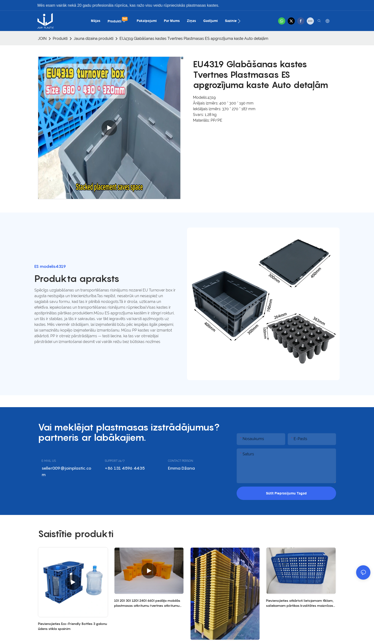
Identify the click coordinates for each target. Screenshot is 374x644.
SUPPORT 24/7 (115, 460)
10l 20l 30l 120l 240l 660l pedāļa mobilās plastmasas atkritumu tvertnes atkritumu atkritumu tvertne (147, 603)
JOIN (42, 38)
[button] (239, 21)
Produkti (60, 38)
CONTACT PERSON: (180, 460)
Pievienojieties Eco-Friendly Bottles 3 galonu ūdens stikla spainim (72, 626)
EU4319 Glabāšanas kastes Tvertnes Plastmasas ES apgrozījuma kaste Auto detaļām (193, 38)
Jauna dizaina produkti (93, 38)
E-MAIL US (49, 460)
